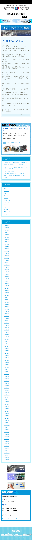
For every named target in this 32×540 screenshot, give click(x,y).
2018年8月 (6, 376)
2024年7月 (6, 251)
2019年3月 (6, 360)
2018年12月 (6, 367)
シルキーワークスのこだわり (10, 518)
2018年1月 (6, 392)
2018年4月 (6, 385)
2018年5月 (6, 383)
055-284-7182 (11, 510)
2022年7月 (6, 288)
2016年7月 (6, 434)
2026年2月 (6, 227)
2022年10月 (6, 281)
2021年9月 (6, 304)
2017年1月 (6, 420)
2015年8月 (6, 459)
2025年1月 (6, 244)
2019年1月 (6, 364)
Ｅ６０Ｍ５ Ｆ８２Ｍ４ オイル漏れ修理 (13, 164)
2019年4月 (6, 357)
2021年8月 (6, 306)
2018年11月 (6, 369)
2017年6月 (6, 408)
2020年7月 (6, 327)
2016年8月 (6, 432)
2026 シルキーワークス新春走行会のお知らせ (15, 173)
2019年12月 (6, 341)
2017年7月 (6, 406)
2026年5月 (6, 225)
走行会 (5, 214)
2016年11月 (6, 425)
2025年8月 (6, 237)
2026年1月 (6, 230)
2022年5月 (6, 290)
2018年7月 (6, 378)
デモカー (6, 204)
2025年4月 (6, 241)
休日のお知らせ (7, 211)
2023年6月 (6, 274)
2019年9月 (6, 348)
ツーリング (6, 202)
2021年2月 (6, 318)
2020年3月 (6, 337)
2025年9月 (6, 234)
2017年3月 (6, 415)
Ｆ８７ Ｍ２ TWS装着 (9, 171)
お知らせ (26, 115)
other (5, 193)
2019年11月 (6, 344)
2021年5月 (6, 311)
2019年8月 (6, 350)
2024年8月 (6, 248)
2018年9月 (6, 374)
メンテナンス (7, 209)
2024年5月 (6, 253)
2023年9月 (6, 267)
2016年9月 (6, 429)
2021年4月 (6, 313)
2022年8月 (6, 285)
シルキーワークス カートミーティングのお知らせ (15, 162)
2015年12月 (6, 450)
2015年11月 (6, 453)
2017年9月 (6, 401)
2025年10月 (6, 232)
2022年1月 (6, 295)
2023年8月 (6, 269)
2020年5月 (6, 332)
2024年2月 (6, 260)
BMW (5, 188)
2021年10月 (6, 302)
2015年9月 (6, 457)
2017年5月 (6, 411)
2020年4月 (6, 334)
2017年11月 (6, 397)
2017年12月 (6, 395)
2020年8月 (6, 325)
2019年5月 (6, 355)
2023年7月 (6, 272)
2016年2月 (6, 446)
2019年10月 (6, 346)
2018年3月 (6, 388)
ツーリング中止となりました (13, 41)
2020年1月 (6, 339)
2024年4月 (6, 255)
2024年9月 (6, 246)
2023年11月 (6, 262)
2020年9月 (6, 323)
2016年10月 (6, 427)
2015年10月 (6, 455)
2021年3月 (6, 316)
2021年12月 (6, 297)
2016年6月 (6, 436)
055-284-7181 (11, 508)
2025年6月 (6, 239)
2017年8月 (6, 404)
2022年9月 (6, 283)
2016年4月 (6, 441)
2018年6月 (6, 381)
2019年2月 (6, 362)
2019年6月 (6, 353)
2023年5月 (6, 276)
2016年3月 (6, 443)
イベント (6, 195)
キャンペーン (7, 200)
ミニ (5, 207)
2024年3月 (6, 258)
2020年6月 (6, 330)
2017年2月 (6, 418)
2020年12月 (6, 320)
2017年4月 (6, 413)
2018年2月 (6, 390)
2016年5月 (6, 439)
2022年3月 (6, 292)
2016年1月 (6, 448)
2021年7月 (6, 309)
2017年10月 (6, 399)
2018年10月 (6, 371)
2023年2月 (6, 279)
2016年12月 (6, 422)
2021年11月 (6, 299)
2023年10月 (6, 265)
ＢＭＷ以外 (6, 191)
